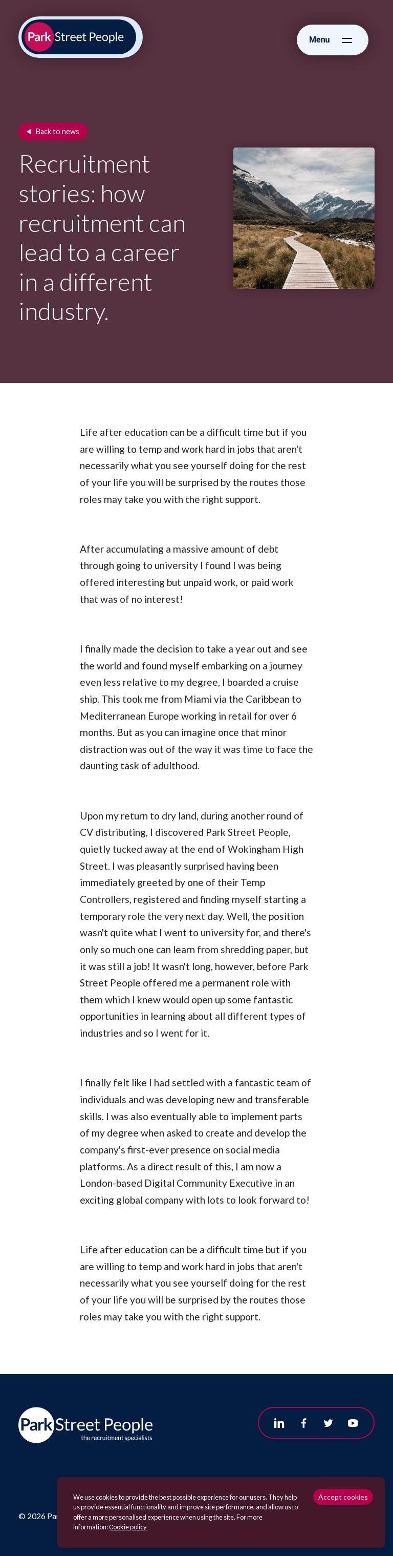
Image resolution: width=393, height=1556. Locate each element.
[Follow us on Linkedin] (279, 1423)
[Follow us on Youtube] (353, 1423)
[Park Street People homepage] (78, 36)
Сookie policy (128, 1527)
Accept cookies (343, 1496)
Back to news (57, 131)
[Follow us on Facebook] (304, 1423)
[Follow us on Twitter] (328, 1423)
